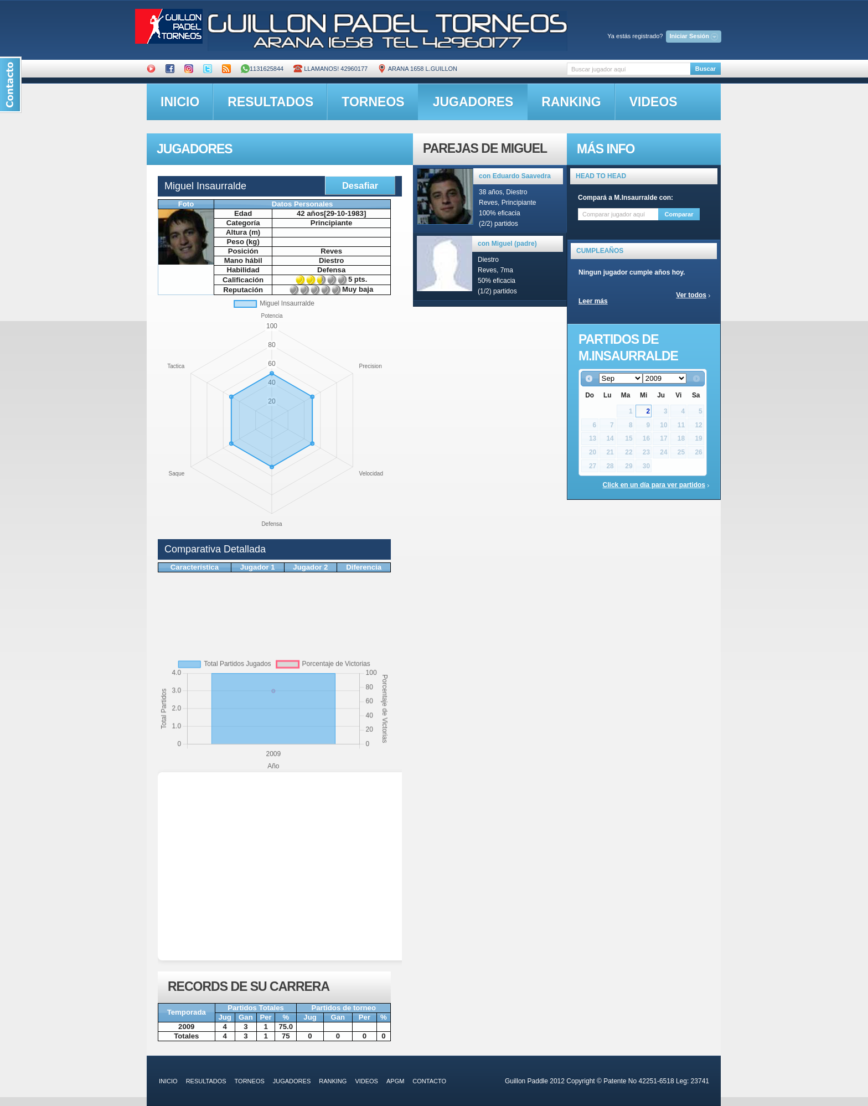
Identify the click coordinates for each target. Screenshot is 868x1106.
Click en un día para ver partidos (654, 485)
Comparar (679, 214)
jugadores (473, 102)
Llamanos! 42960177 (330, 68)
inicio (180, 102)
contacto (429, 1081)
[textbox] (628, 69)
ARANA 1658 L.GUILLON (417, 68)
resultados (270, 102)
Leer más (593, 301)
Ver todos (691, 295)
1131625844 (262, 68)
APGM (395, 1081)
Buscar (705, 68)
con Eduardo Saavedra (515, 176)
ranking (571, 102)
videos (653, 102)
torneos (373, 102)
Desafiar (360, 185)
